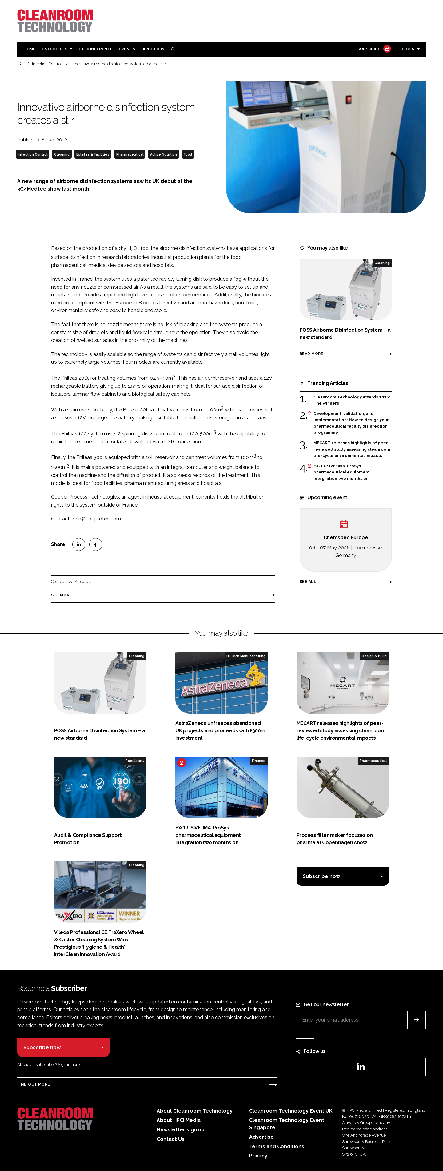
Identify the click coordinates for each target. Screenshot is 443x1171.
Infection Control (32, 154)
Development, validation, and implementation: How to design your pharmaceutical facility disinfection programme (351, 423)
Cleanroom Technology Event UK (291, 1111)
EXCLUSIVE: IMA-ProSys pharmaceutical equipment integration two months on (341, 472)
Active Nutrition (163, 154)
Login (408, 49)
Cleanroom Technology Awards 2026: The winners (351, 400)
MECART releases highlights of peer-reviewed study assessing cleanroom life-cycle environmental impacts (351, 449)
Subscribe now (321, 876)
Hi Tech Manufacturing (245, 656)
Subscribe (373, 49)
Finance (258, 760)
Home (29, 49)
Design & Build (374, 656)
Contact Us (171, 1139)
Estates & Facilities (92, 154)
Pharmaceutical (129, 154)
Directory (153, 49)
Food (188, 154)
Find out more (33, 1084)
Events (127, 49)
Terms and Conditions (276, 1146)
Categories (54, 49)
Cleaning (62, 154)
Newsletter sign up (181, 1130)
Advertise (261, 1137)
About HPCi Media (179, 1120)
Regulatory (135, 760)
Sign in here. (69, 1064)
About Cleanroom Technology (195, 1111)
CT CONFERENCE (95, 49)
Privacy (258, 1156)
